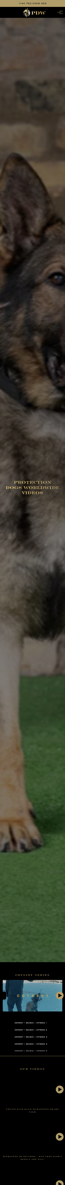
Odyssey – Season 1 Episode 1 (31, 1023)
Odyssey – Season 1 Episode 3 (31, 1037)
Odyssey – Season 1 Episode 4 (31, 1044)
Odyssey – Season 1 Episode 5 (31, 1051)
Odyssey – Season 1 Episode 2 (31, 1030)
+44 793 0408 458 (32, 3)
